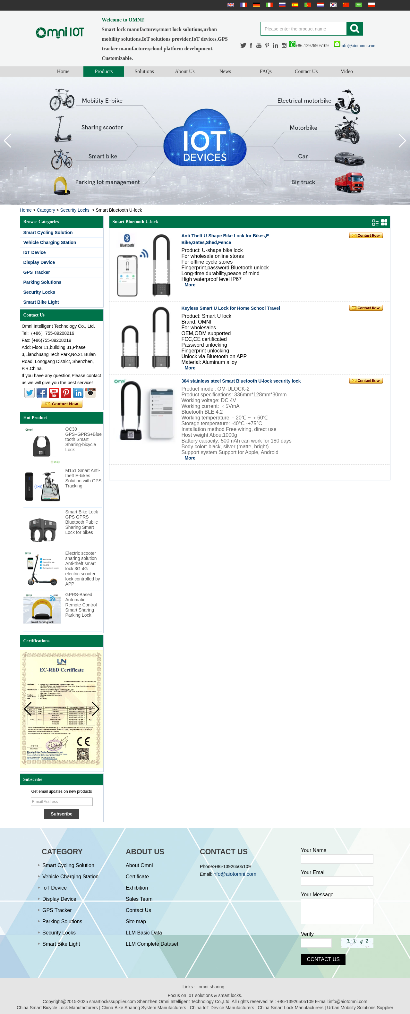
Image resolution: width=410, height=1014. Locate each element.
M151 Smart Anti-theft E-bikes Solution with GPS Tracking (83, 478)
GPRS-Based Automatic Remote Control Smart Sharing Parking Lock (81, 605)
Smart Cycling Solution (48, 232)
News (225, 71)
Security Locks (75, 210)
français (243, 5)
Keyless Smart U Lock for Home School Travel (231, 308)
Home (63, 71)
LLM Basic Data (144, 932)
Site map (136, 921)
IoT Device (34, 252)
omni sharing (211, 986)
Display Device (39, 262)
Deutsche (256, 5)
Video (347, 71)
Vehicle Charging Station (49, 242)
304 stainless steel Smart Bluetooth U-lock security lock (241, 381)
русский (281, 5)
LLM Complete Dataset (152, 944)
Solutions (144, 71)
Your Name (313, 850)
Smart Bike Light (41, 302)
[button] (402, 141)
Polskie (371, 5)
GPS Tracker (36, 272)
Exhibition (137, 888)
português (307, 5)
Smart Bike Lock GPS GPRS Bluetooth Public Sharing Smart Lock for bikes (81, 522)
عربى (358, 5)
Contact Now (61, 404)
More (190, 284)
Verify (307, 934)
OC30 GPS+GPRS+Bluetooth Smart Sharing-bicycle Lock (83, 439)
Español (294, 5)
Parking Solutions (42, 282)
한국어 (332, 5)
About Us (185, 71)
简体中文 (345, 5)
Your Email (313, 872)
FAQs (266, 71)
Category (46, 210)
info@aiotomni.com (355, 45)
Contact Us (306, 71)
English (230, 5)
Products (104, 71)
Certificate (137, 876)
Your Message (317, 894)
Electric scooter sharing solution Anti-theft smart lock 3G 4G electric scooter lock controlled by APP (82, 569)
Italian (268, 5)
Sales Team (139, 899)
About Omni (139, 865)
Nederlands (319, 5)
